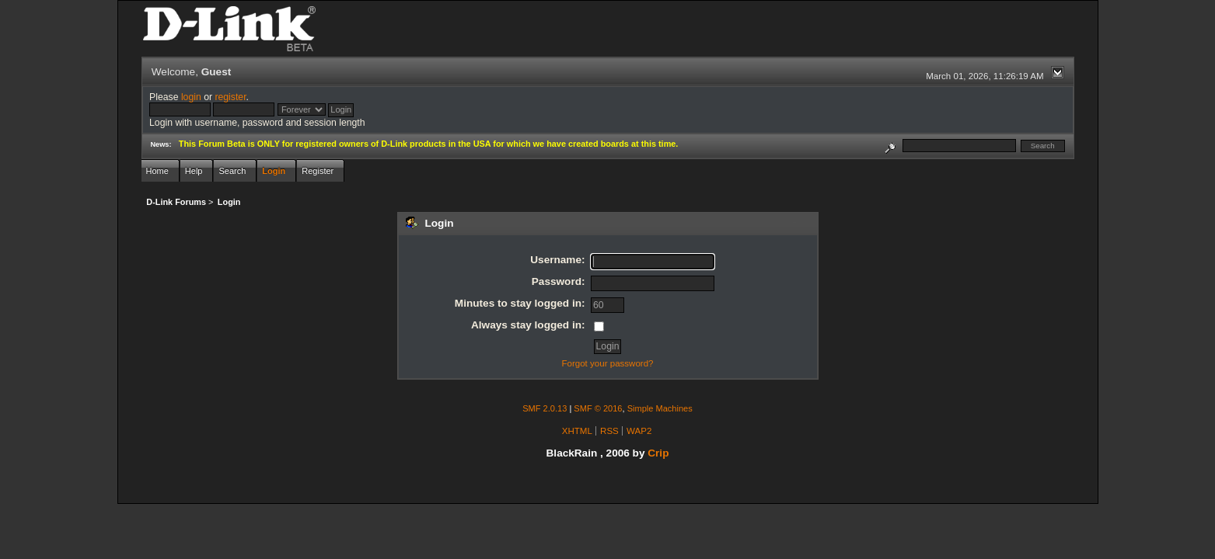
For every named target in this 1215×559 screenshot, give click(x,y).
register (230, 97)
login (191, 97)
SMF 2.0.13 (544, 408)
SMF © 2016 (598, 408)
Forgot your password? (607, 363)
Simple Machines (660, 408)
